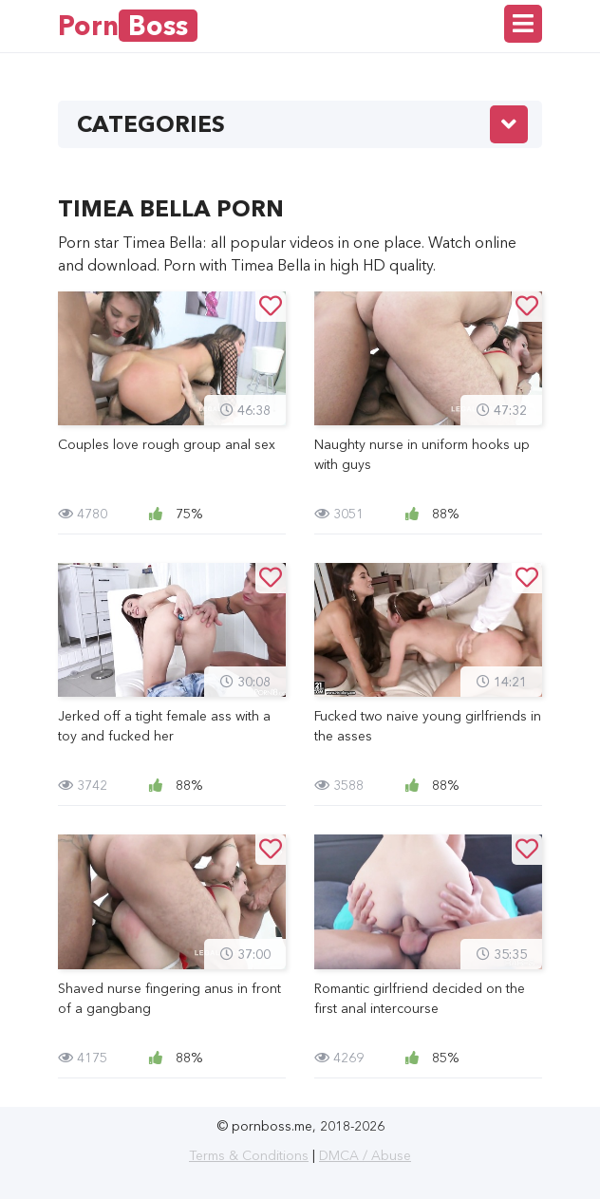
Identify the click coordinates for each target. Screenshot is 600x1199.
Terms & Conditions (249, 1155)
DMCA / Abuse (365, 1155)
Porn (127, 25)
